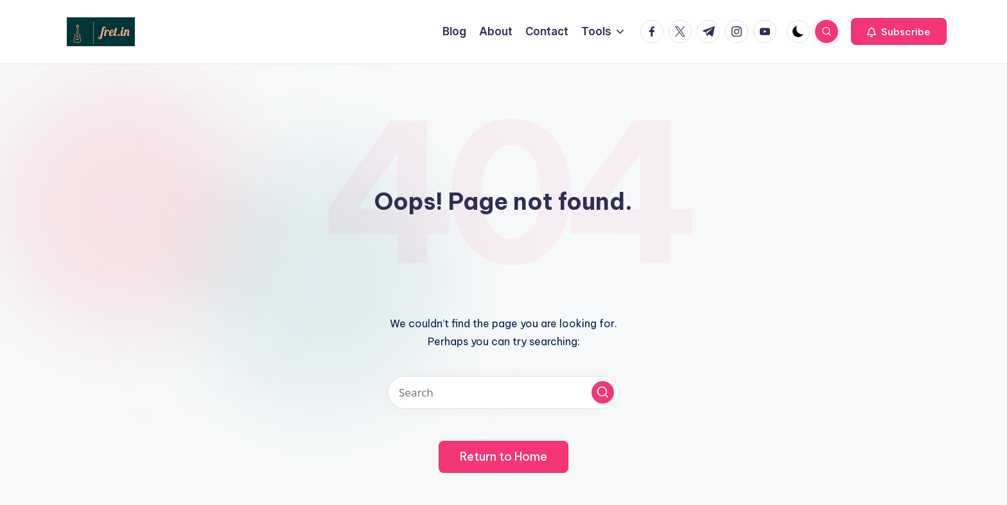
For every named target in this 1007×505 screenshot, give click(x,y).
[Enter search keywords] (503, 392)
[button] (899, 31)
